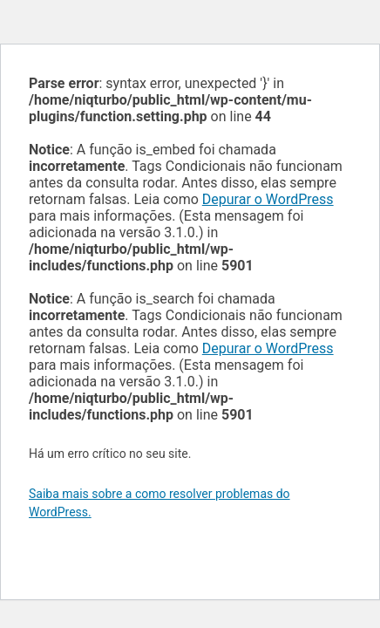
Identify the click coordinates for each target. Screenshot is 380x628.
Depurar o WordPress (268, 199)
